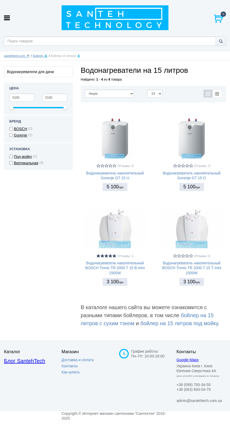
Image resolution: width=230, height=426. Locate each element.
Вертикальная (26, 163)
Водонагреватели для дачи (30, 72)
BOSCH (20, 129)
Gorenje (20, 135)
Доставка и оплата (78, 360)
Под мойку (23, 156)
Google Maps (187, 360)
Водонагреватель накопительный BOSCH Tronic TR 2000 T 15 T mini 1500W (191, 268)
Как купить (71, 372)
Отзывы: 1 (126, 256)
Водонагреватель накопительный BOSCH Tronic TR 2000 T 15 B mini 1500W (115, 268)
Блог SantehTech (24, 361)
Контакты (70, 366)
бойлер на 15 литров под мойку (179, 323)
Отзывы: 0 (126, 166)
